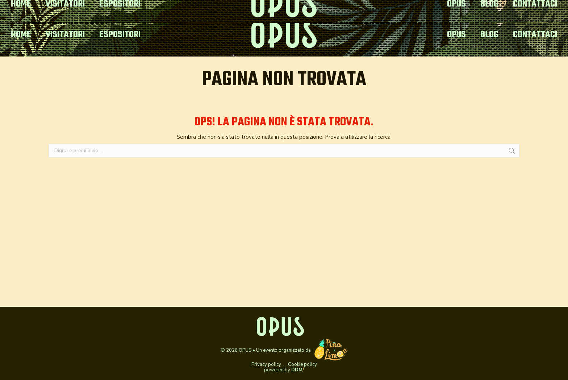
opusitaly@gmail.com (44, 6)
